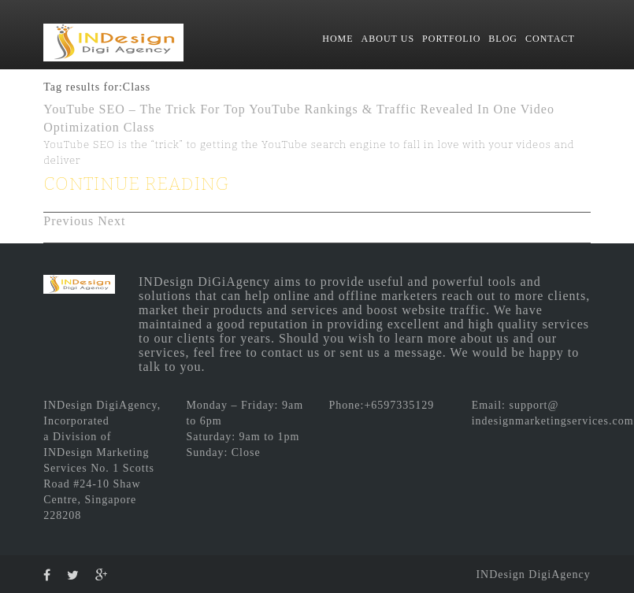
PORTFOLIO (451, 38)
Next (111, 221)
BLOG (502, 38)
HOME (337, 38)
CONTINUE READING (136, 184)
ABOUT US (387, 38)
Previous (68, 221)
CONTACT (550, 38)
